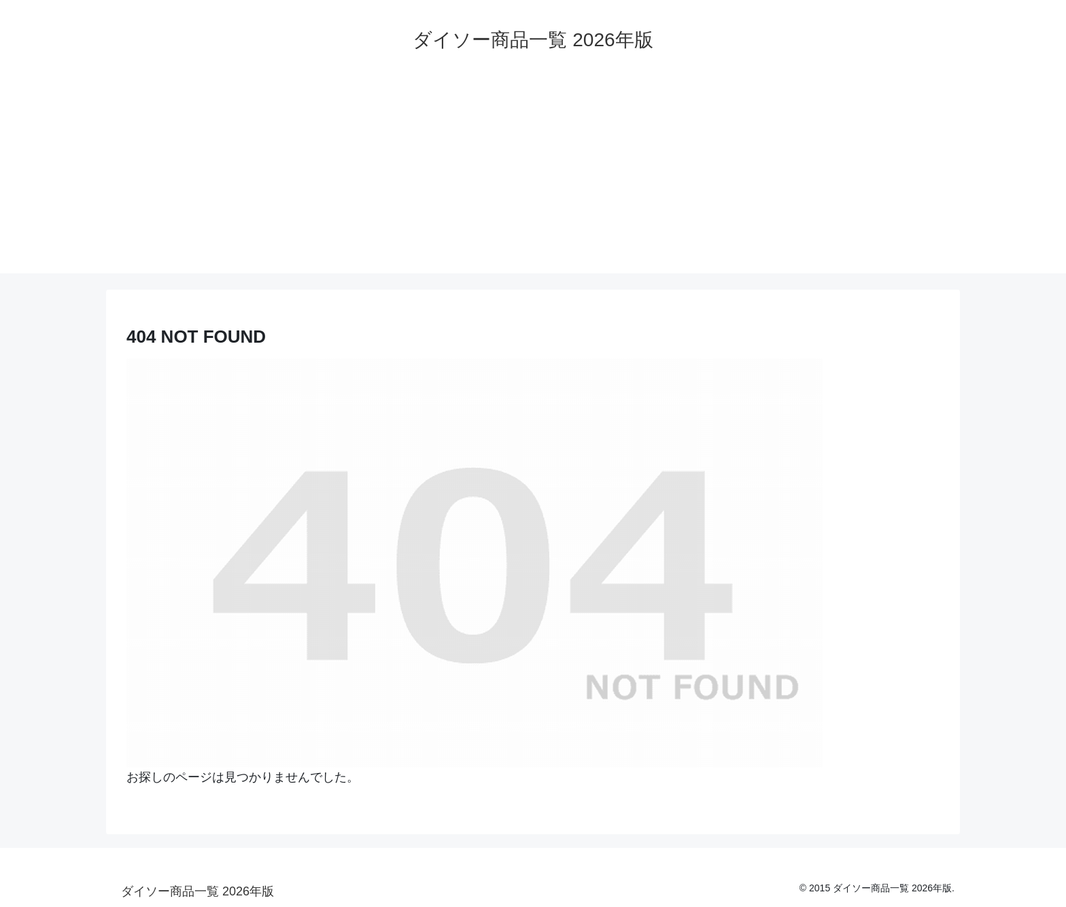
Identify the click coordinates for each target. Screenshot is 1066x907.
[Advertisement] (533, 178)
